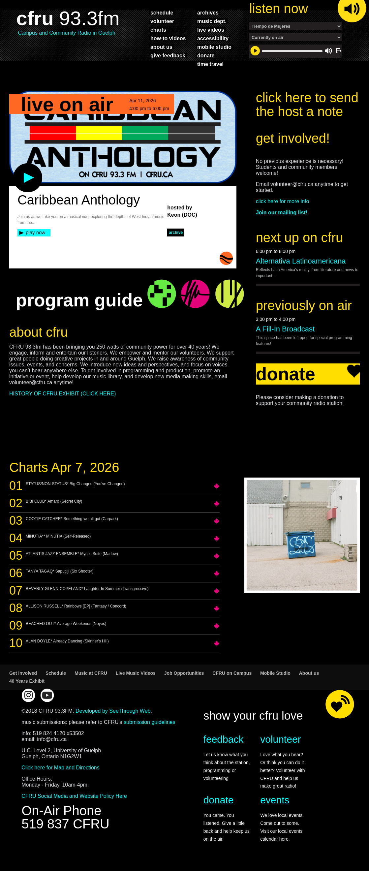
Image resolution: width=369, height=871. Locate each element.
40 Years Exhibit (27, 681)
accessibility (213, 38)
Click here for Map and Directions (60, 767)
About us (309, 673)
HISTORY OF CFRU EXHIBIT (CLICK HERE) (62, 393)
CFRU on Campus (232, 673)
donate (205, 55)
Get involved (23, 673)
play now (35, 232)
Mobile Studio (275, 673)
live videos (210, 29)
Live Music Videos (136, 673)
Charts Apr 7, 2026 (64, 467)
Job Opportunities (184, 673)
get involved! (293, 138)
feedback (223, 739)
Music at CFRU (91, 673)
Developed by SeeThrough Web (113, 711)
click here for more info (282, 201)
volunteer (162, 21)
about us (161, 46)
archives (208, 12)
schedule (161, 12)
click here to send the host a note (307, 104)
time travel (210, 64)
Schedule (56, 673)
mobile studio (214, 46)
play (17, 166)
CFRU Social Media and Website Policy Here (74, 796)
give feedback (167, 55)
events (274, 799)
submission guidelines (149, 722)
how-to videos (168, 38)
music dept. (212, 21)
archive (176, 232)
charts (158, 29)
